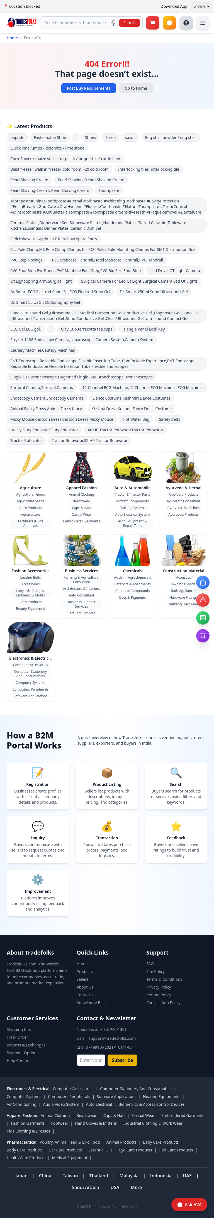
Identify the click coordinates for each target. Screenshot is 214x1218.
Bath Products (31, 602)
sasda (130, 137)
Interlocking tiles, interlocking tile (148, 169)
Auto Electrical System (132, 514)
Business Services (81, 570)
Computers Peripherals (31, 689)
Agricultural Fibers (30, 494)
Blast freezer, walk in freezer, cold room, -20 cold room (59, 169)
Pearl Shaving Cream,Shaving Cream (91, 179)
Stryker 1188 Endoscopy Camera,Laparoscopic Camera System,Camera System (81, 339)
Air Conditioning (22, 1104)
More (136, 1187)
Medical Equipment (69, 1157)
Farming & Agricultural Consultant (81, 579)
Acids (118, 577)
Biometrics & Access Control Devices (152, 1104)
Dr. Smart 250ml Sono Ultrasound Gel (154, 291)
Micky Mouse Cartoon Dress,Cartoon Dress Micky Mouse (61, 419)
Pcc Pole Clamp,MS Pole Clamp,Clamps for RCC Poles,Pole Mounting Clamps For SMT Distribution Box (102, 249)
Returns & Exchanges (26, 1045)
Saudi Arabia (85, 1187)
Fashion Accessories (31, 570)
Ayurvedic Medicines (183, 507)
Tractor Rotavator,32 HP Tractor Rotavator (90, 440)
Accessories (30, 584)
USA (115, 1187)
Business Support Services (81, 604)
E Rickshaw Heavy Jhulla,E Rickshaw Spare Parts (53, 238)
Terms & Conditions (164, 979)
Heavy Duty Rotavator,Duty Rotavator (44, 429)
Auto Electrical (99, 1104)
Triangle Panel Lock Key (143, 329)
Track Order (17, 1037)
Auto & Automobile (133, 487)
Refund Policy (158, 994)
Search (129, 22)
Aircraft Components (132, 501)
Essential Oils (100, 1150)
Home (12, 37)
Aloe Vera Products (183, 494)
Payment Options (22, 1052)
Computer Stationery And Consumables (30, 673)
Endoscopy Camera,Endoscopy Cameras (46, 398)
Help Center (17, 1060)
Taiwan (70, 1176)
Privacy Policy (158, 987)
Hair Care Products (176, 1150)
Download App (174, 6)
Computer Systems (30, 682)
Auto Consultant (81, 595)
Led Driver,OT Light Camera (175, 270)
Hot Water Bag (136, 419)
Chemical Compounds (132, 590)
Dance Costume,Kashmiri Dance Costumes (132, 398)
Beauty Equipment (30, 608)
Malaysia (129, 1176)
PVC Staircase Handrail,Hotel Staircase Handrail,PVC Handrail (107, 260)
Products (85, 971)
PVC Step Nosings (26, 260)
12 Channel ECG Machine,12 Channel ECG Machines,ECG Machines (143, 387)
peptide (17, 137)
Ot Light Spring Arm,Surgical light (41, 281)
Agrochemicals (139, 577)
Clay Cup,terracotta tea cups (86, 329)
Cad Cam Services (81, 613)
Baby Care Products (161, 1142)
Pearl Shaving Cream (29, 179)
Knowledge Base (92, 1002)
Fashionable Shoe (50, 137)
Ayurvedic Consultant (183, 501)
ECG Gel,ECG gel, (25, 329)
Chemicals (132, 570)
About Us (85, 987)
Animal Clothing (81, 494)
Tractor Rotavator (26, 440)
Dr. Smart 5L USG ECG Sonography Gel (45, 302)
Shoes (90, 137)
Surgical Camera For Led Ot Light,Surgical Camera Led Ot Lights (139, 281)
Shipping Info (19, 1029)
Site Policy (155, 971)
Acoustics (183, 577)
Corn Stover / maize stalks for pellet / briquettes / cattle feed (65, 158)
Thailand (98, 1176)
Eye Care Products (135, 1150)
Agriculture (30, 487)
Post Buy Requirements (88, 88)
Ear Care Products (65, 1150)
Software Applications (30, 696)
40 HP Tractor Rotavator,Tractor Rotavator (126, 429)
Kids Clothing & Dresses (28, 1131)
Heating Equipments (161, 1096)
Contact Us (86, 994)
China (45, 1176)
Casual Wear (81, 514)
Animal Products (121, 1142)
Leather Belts (30, 577)
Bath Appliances (183, 590)
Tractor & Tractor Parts (132, 494)
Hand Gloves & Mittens (96, 1123)
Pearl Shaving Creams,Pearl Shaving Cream (49, 190)
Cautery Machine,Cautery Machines (42, 350)
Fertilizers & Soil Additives (30, 523)
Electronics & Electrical (30, 658)
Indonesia (160, 1176)
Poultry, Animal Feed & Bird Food (70, 1142)
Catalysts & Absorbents (132, 584)
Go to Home (136, 88)
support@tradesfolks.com (112, 1038)
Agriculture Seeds (30, 501)
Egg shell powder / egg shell (171, 137)
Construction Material (183, 570)
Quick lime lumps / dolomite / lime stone (47, 148)
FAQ (150, 963)
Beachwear (81, 501)
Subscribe (122, 1060)
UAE (187, 1176)
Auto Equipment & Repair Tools (132, 523)
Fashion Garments (28, 1123)
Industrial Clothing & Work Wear (153, 1123)
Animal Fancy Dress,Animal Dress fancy (46, 408)
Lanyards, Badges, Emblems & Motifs (30, 593)
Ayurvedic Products (183, 514)
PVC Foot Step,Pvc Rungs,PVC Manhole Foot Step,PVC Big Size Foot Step (75, 270)
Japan (21, 1176)
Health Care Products (26, 1157)
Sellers (83, 979)
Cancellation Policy (163, 1002)
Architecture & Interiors (81, 588)
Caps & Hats (81, 507)
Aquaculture (30, 514)
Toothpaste (109, 190)
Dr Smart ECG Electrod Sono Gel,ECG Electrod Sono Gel (60, 291)
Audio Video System (61, 1104)
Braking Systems (132, 507)
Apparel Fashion (81, 487)
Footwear (60, 1123)
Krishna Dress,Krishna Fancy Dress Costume (131, 408)
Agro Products (30, 507)
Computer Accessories (30, 664)
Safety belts (169, 419)
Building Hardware (183, 604)
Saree (110, 137)
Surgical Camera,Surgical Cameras (41, 387)
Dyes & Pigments (132, 597)
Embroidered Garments (81, 521)
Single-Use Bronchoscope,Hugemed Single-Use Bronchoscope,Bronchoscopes (81, 377)
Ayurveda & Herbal (183, 487)
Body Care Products (25, 1150)
